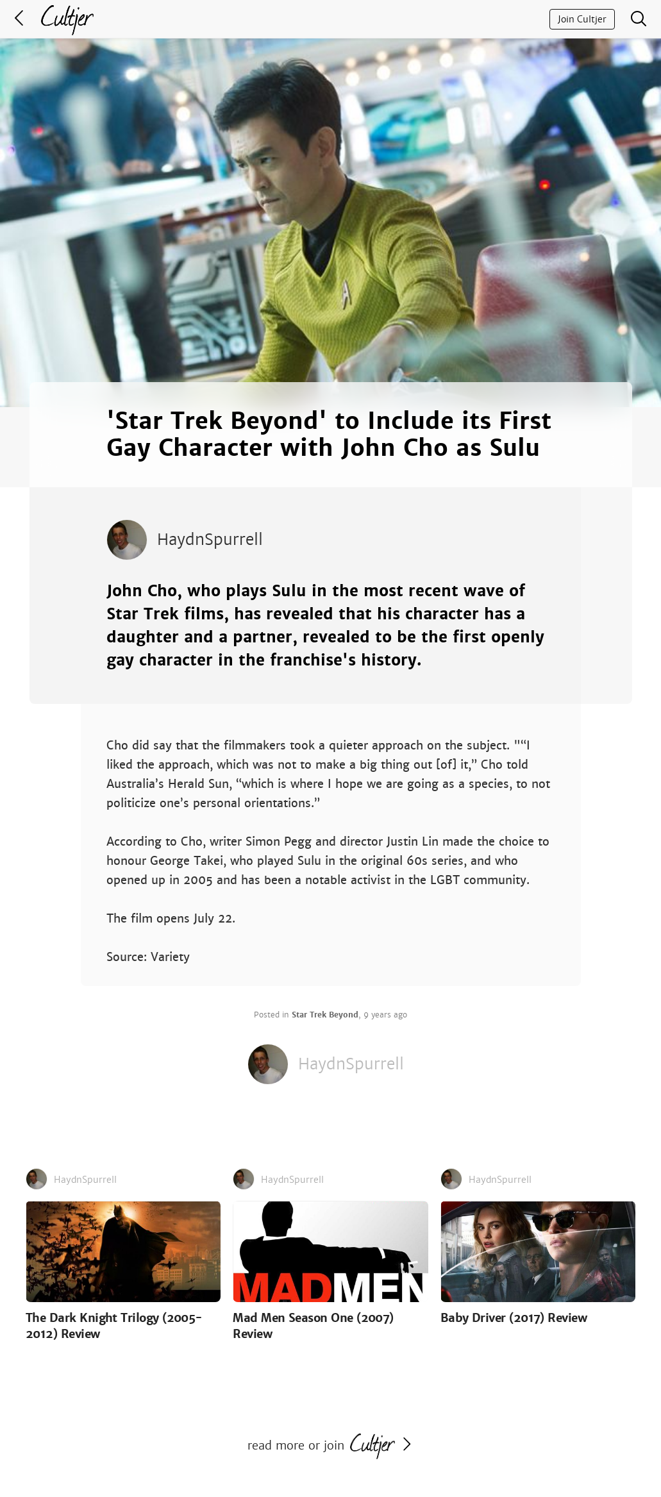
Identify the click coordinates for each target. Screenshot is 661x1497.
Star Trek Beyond (325, 1015)
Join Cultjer (582, 19)
